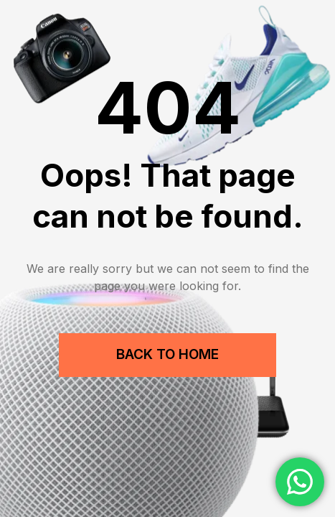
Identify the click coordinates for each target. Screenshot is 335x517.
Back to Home (167, 354)
